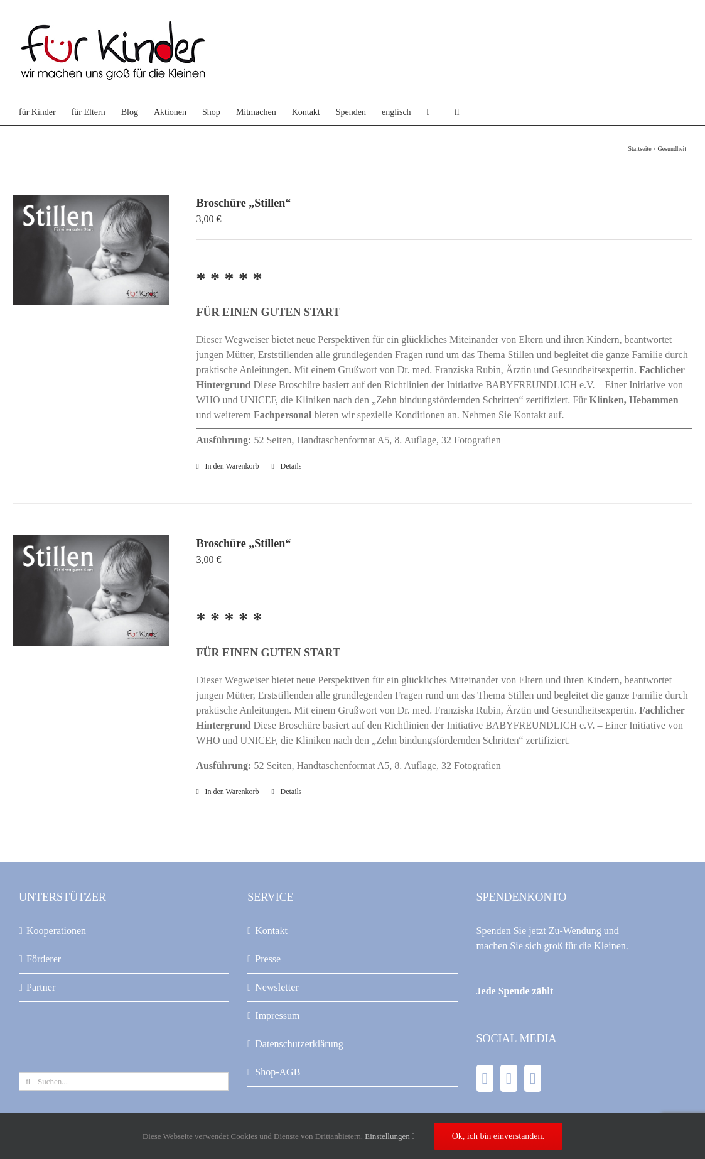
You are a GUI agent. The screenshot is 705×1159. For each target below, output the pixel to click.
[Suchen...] (124, 1081)
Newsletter (276, 987)
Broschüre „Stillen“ (243, 203)
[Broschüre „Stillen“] (91, 250)
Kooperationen (56, 930)
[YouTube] (508, 1078)
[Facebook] (484, 1078)
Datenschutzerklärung (299, 1043)
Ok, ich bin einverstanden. (498, 1136)
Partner (40, 987)
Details (291, 466)
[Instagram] (532, 1078)
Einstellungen (390, 1136)
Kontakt (271, 930)
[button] (457, 112)
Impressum (277, 1015)
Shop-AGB (277, 1072)
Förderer (43, 959)
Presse (268, 959)
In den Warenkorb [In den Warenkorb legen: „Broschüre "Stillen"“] (232, 466)
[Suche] (28, 1081)
